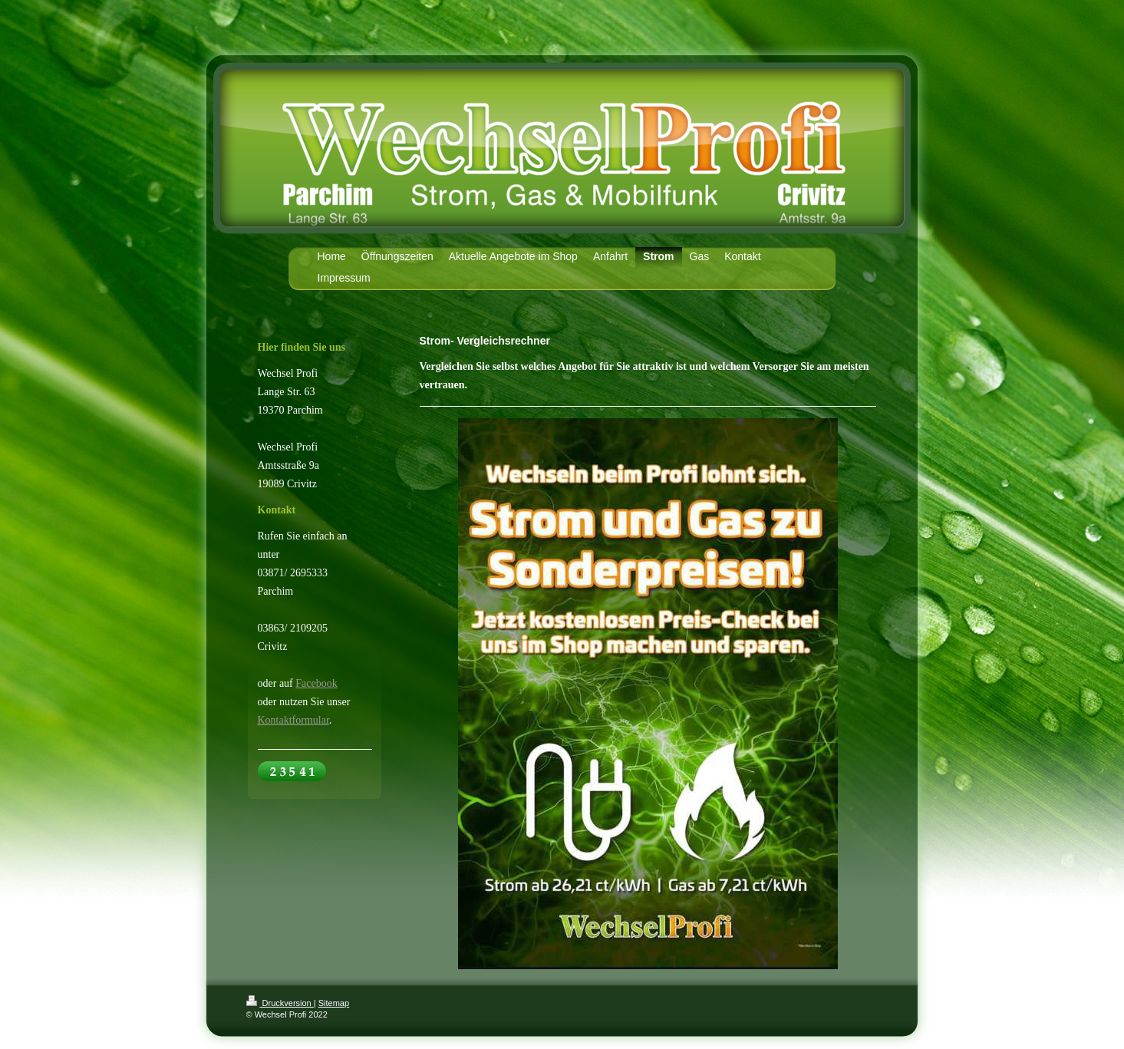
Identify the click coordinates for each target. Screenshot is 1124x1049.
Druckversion (280, 1003)
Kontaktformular (293, 720)
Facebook (316, 683)
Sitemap (333, 1003)
